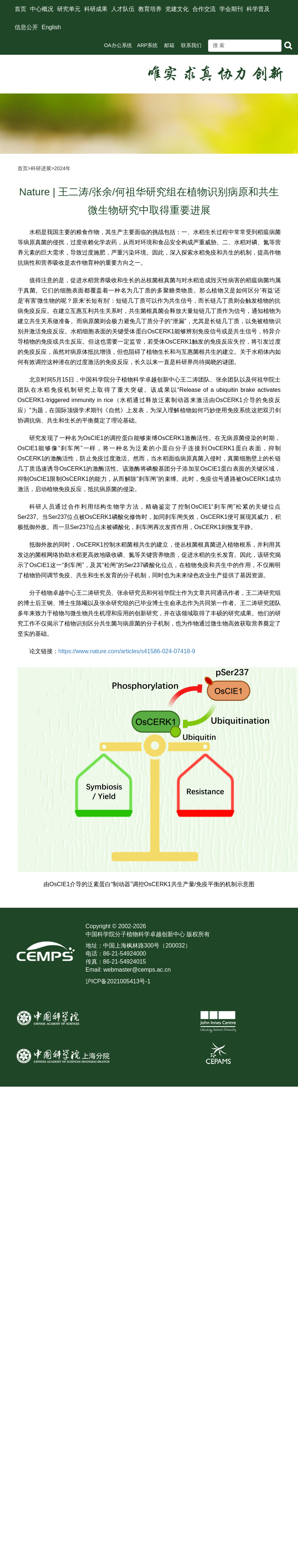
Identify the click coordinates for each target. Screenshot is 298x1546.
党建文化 (177, 9)
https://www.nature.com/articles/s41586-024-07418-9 (127, 651)
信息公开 (26, 27)
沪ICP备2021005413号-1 (118, 981)
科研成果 (95, 9)
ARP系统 (147, 45)
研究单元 (68, 9)
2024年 (62, 168)
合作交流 (204, 9)
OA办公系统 (118, 45)
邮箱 (169, 45)
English (51, 27)
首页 (20, 9)
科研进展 (41, 168)
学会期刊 (231, 9)
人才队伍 (123, 9)
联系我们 (191, 45)
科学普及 (258, 9)
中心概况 (41, 9)
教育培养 (150, 9)
